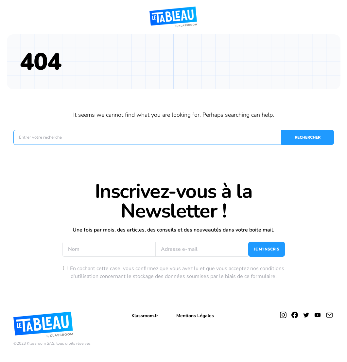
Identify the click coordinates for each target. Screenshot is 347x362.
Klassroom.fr (144, 316)
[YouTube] (317, 315)
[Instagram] (283, 315)
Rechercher (308, 137)
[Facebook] (294, 315)
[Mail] (329, 315)
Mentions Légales (195, 316)
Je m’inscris (266, 249)
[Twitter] (306, 315)
